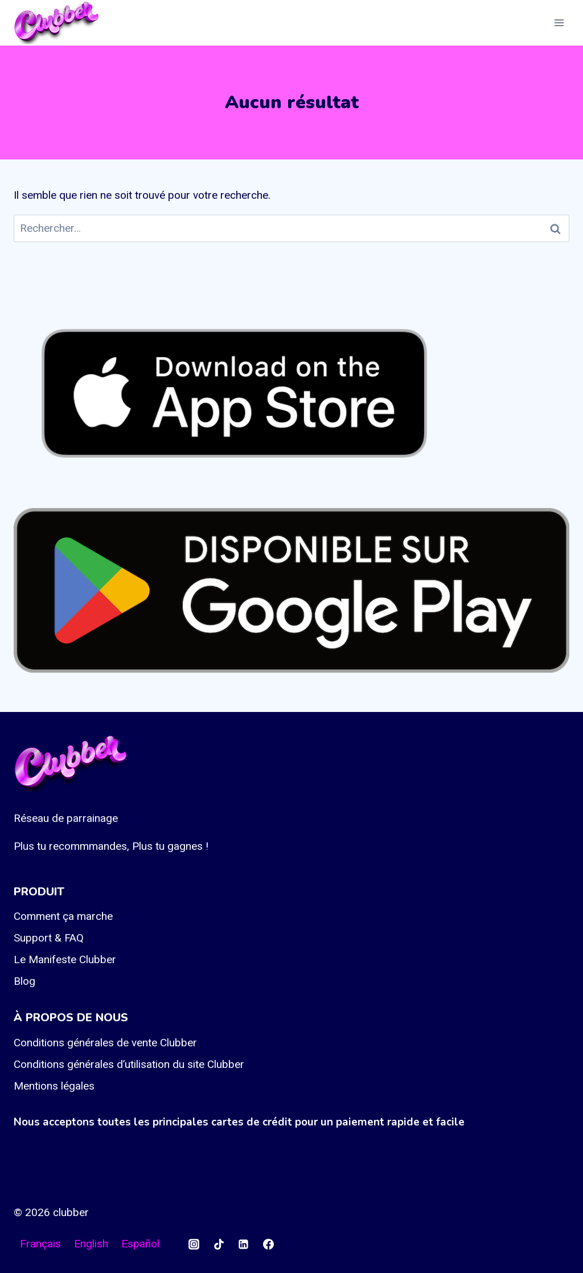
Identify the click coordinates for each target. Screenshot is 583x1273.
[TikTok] (218, 1244)
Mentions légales (54, 1085)
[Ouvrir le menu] (558, 22)
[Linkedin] (243, 1244)
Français (40, 1243)
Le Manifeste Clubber (65, 959)
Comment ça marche (63, 916)
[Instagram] (193, 1244)
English (91, 1243)
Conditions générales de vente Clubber (105, 1042)
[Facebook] (268, 1244)
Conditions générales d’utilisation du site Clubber (129, 1064)
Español (140, 1243)
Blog (24, 981)
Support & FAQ (49, 937)
